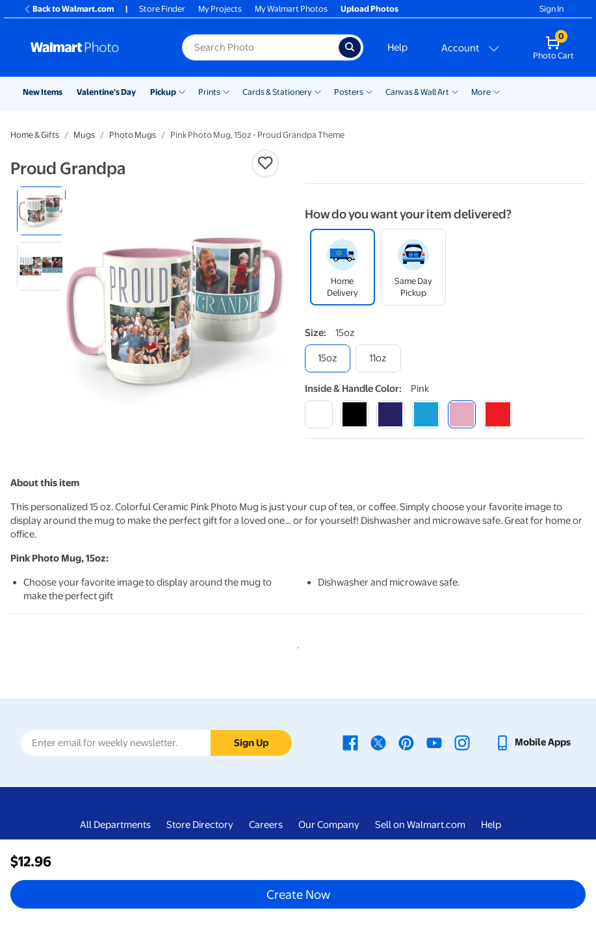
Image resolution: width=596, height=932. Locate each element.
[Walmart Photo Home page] (92, 47)
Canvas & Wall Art (417, 92)
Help (397, 47)
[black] (355, 414)
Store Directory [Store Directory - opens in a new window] (199, 825)
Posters (348, 92)
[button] (265, 163)
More (481, 92)
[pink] (462, 414)
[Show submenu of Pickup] (182, 91)
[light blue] (426, 414)
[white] (319, 414)
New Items (42, 92)
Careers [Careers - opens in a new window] (266, 825)
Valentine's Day (106, 92)
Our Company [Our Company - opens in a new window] (328, 825)
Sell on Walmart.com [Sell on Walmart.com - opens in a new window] (420, 825)
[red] (498, 414)
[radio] (41, 211)
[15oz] (327, 358)
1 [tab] (295, 645)
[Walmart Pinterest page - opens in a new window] (406, 742)
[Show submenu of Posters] (369, 91)
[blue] (390, 414)
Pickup (163, 92)
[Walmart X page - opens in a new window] (378, 742)
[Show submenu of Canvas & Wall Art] (455, 91)
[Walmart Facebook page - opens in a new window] (350, 742)
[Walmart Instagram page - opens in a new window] (462, 742)
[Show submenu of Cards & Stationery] (318, 91)
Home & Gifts (34, 135)
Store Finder (162, 9)
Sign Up (251, 743)
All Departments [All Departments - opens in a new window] (115, 825)
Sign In (551, 9)
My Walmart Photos (291, 9)
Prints (209, 92)
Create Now (298, 894)
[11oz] (378, 358)
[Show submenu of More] (496, 91)
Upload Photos (369, 9)
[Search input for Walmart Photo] (260, 47)
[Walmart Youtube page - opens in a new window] (434, 742)
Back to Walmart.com (68, 9)
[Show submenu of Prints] (226, 91)
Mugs (84, 135)
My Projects (220, 9)
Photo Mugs (132, 135)
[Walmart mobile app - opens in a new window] (533, 742)
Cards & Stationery (277, 92)
